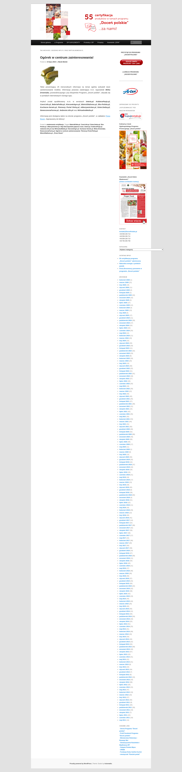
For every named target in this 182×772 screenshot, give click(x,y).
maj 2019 (122, 477)
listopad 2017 (124, 523)
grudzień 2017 (124, 520)
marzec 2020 (124, 452)
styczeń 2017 (124, 548)
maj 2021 (122, 416)
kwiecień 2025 (124, 308)
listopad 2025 (124, 292)
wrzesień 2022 (124, 376)
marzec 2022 (124, 391)
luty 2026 (122, 285)
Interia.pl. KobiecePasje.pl (93, 127)
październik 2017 (125, 525)
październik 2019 (125, 464)
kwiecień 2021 (124, 419)
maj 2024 (122, 333)
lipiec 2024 (123, 328)
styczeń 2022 (124, 396)
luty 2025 (122, 313)
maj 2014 (122, 629)
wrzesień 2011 (124, 710)
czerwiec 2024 (124, 330)
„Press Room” (58, 133)
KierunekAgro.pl (73, 129)
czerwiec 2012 (124, 687)
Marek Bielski (62, 62)
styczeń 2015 (124, 609)
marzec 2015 (124, 604)
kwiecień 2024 (124, 335)
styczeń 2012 (124, 700)
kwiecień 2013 (124, 662)
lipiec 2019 (123, 472)
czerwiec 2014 (124, 626)
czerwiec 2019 (124, 475)
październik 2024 (125, 320)
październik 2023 (125, 351)
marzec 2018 (124, 513)
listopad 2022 (124, 371)
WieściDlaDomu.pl (46, 133)
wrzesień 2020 (124, 437)
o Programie (59, 42)
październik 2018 (125, 495)
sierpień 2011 (124, 712)
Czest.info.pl (85, 124)
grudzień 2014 (124, 611)
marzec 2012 (124, 695)
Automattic (108, 763)
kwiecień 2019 (124, 480)
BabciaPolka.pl (75, 124)
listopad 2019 (124, 462)
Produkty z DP (89, 42)
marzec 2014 (124, 634)
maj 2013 (122, 659)
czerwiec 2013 (124, 657)
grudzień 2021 (124, 399)
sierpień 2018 (124, 500)
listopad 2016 (124, 553)
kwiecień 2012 (124, 692)
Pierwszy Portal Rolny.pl (89, 131)
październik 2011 (125, 707)
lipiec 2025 (123, 303)
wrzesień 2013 (124, 649)
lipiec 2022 (123, 381)
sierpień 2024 (124, 325)
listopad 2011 (124, 705)
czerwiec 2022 (124, 384)
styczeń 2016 (124, 578)
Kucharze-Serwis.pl (86, 129)
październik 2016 (125, 556)
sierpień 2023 (124, 356)
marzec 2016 (124, 573)
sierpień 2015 (124, 591)
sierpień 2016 (124, 561)
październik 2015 (125, 586)
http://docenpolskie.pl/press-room (72, 127)
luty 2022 (122, 394)
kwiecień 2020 (124, 449)
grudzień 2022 (124, 368)
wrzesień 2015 (124, 588)
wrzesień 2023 (124, 353)
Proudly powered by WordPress (80, 763)
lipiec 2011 (123, 715)
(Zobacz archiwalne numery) (129, 181)
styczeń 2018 (124, 518)
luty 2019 (122, 485)
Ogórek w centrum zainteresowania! (67, 57)
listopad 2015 (124, 583)
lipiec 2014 (123, 624)
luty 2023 (122, 363)
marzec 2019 (124, 482)
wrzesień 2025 (124, 298)
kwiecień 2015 (124, 601)
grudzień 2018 (124, 490)
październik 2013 (125, 647)
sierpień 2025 (124, 300)
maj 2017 (122, 538)
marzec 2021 (124, 421)
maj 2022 (122, 386)
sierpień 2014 (124, 621)
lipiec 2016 (123, 563)
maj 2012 (122, 690)
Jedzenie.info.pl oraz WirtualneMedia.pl (53, 129)
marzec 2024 (124, 338)
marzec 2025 (124, 310)
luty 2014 (122, 637)
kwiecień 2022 (124, 389)
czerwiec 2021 (124, 414)
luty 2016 (122, 576)
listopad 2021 (124, 401)
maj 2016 (122, 568)
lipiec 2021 (123, 411)
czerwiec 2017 (124, 535)
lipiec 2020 (123, 442)
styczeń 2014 (124, 639)
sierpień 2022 (124, 378)
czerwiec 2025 (124, 305)
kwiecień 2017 (124, 540)
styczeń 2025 (124, 315)
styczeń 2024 (124, 343)
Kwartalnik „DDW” (113, 42)
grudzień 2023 (124, 346)
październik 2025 (125, 295)
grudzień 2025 (124, 290)
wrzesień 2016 (124, 558)
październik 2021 (125, 404)
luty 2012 (122, 697)
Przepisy (100, 42)
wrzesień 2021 (124, 406)
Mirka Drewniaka (99, 129)
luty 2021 (122, 424)
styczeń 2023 (124, 366)
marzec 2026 (124, 282)
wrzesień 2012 (124, 680)
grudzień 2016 (124, 550)
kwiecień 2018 (124, 510)
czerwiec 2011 (124, 717)
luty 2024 (122, 341)
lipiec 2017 (123, 533)
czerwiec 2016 (124, 566)
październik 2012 (125, 677)
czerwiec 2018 (124, 505)
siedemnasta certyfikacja (55, 124)
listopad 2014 (124, 614)
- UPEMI (122, 750)
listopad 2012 (124, 674)
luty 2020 (122, 454)
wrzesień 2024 (124, 323)
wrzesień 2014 (124, 619)
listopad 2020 (124, 432)
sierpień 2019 (124, 469)
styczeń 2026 (124, 287)
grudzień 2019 (124, 459)
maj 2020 (122, 447)
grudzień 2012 (124, 672)
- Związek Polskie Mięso (127, 747)
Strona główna (46, 42)
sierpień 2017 (124, 530)
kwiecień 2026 (124, 280)
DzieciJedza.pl (95, 124)
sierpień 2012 (124, 682)
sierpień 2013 (124, 652)
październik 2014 (125, 616)
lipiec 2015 (123, 594)
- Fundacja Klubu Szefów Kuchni (130, 752)
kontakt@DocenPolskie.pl (128, 231)
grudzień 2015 (124, 581)
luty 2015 (122, 606)
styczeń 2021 (124, 426)
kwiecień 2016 (124, 571)
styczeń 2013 (124, 669)
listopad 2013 (124, 644)
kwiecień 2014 (124, 631)
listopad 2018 (124, 492)
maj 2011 (122, 720)
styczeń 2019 (124, 487)
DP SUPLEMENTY (73, 42)
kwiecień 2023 (124, 358)
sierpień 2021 (124, 409)
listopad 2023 (124, 348)
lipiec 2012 (123, 685)
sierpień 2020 (124, 439)
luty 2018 (122, 515)
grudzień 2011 (124, 702)
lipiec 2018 (123, 502)
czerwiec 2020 (124, 444)
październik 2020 (125, 434)
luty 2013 (122, 667)
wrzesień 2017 (124, 528)
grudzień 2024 (124, 318)
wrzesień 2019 (124, 467)
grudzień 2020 (124, 429)
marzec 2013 (124, 664)
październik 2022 (125, 373)
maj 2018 (122, 507)
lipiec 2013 (123, 654)
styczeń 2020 (124, 457)
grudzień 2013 (124, 642)
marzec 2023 (124, 361)
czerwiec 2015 (124, 596)
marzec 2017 (124, 543)
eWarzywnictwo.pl (53, 127)
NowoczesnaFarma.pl (47, 131)
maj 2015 (122, 599)
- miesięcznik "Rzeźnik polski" (129, 754)
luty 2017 (122, 545)
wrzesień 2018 (124, 497)
